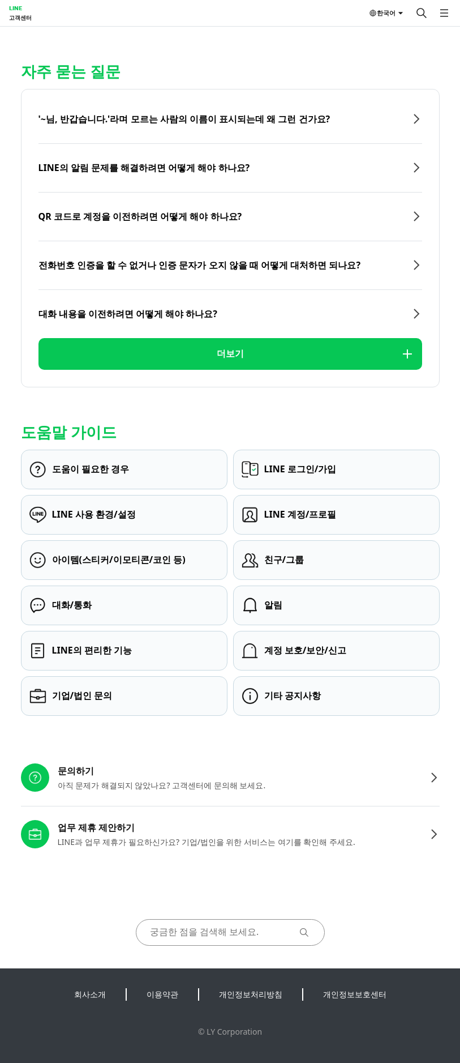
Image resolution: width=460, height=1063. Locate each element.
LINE (15, 8)
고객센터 (20, 18)
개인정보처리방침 (250, 994)
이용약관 (162, 994)
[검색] (421, 13)
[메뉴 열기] (444, 13)
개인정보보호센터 (354, 994)
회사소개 (90, 994)
